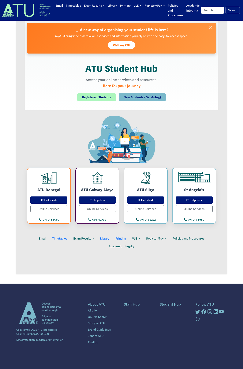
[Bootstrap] (39, 314)
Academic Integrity (193, 8)
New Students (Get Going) (142, 97)
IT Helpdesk (49, 200)
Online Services (49, 209)
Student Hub (170, 304)
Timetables (73, 5)
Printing (125, 5)
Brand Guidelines (99, 329)
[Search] (212, 10)
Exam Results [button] (93, 5)
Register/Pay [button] (153, 5)
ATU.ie (92, 310)
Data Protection (25, 339)
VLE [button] (136, 5)
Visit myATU (121, 45)
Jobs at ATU (96, 336)
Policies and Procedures (175, 10)
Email (59, 5)
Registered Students (96, 97)
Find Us (93, 342)
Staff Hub (132, 304)
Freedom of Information (49, 339)
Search (232, 10)
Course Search (97, 317)
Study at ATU (96, 323)
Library (112, 5)
